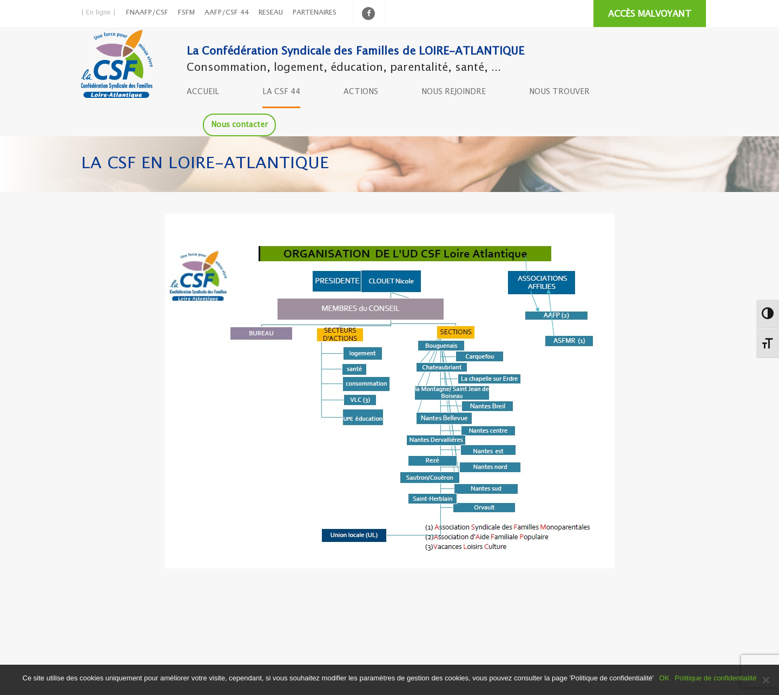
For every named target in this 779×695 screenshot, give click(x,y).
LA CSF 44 (281, 92)
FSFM (186, 12)
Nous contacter (239, 125)
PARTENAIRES (314, 12)
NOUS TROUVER (559, 92)
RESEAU (271, 12)
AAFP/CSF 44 (226, 12)
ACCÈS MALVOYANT (649, 14)
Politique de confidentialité (715, 678)
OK (664, 678)
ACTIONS (361, 92)
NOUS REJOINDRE (453, 92)
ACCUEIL (203, 92)
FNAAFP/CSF (147, 12)
